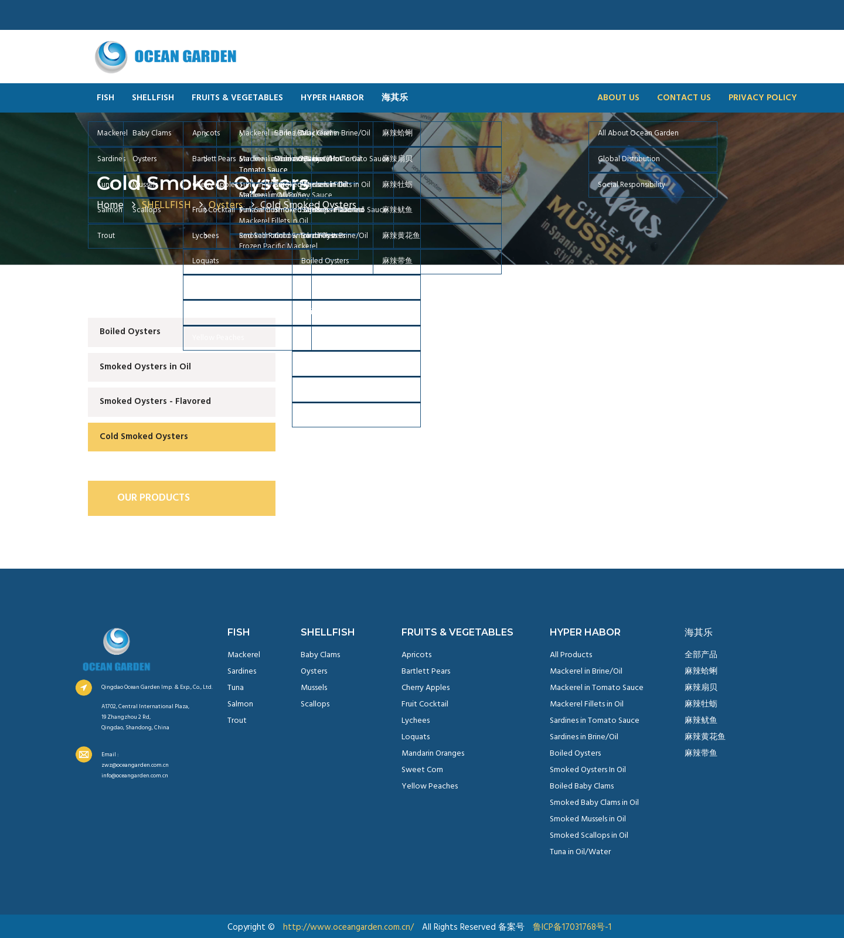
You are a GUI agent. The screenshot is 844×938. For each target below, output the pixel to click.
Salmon (240, 704)
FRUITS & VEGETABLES (237, 98)
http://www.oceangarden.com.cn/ (348, 928)
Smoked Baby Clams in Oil (594, 803)
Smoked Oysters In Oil (588, 770)
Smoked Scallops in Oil (589, 835)
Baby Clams (320, 655)
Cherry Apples (425, 688)
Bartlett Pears (425, 671)
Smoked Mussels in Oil (588, 819)
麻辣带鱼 (701, 753)
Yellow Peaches (429, 786)
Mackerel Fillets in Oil (587, 704)
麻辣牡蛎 (701, 704)
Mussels (314, 688)
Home (110, 205)
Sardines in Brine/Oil (584, 737)
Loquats (415, 737)
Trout (237, 721)
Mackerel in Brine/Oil (586, 671)
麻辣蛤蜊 (701, 671)
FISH (105, 98)
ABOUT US (618, 98)
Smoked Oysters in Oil (145, 367)
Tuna (235, 688)
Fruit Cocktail (424, 704)
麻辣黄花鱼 (705, 737)
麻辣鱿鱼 (701, 721)
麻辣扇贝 (701, 688)
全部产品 (701, 655)
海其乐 (395, 98)
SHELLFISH (153, 98)
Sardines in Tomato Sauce (594, 721)
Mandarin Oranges (432, 753)
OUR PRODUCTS (153, 498)
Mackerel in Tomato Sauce (597, 688)
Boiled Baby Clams (582, 786)
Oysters (314, 671)
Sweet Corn (422, 770)
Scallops (315, 704)
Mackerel (243, 655)
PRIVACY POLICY (763, 98)
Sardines (241, 671)
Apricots (416, 655)
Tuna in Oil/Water (580, 852)
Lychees (415, 721)
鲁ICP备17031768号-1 (572, 928)
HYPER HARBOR (332, 98)
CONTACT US (684, 98)
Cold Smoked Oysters (203, 183)
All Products (571, 655)
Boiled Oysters (130, 332)
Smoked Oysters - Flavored (155, 402)
